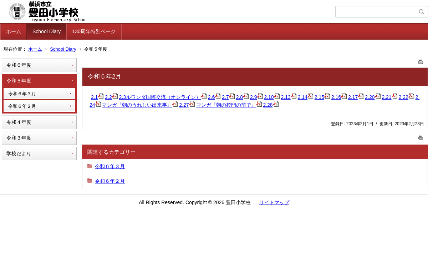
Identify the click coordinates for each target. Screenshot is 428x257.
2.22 (406, 97)
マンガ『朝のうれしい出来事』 (140, 105)
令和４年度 (18, 122)
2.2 (111, 97)
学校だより (18, 153)
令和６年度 (18, 65)
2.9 (256, 97)
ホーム (13, 31)
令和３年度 (18, 138)
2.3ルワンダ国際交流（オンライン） (163, 97)
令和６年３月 (22, 93)
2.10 (271, 97)
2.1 (97, 97)
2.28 (270, 105)
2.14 (305, 97)
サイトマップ (274, 202)
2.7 (228, 97)
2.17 (355, 97)
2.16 (339, 97)
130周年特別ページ (93, 31)
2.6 (214, 97)
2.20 (372, 97)
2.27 (186, 105)
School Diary (46, 31)
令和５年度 (18, 81)
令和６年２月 (22, 106)
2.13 (288, 97)
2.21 (389, 97)
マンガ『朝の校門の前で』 (229, 105)
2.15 (322, 97)
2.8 (242, 97)
